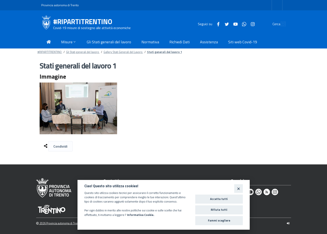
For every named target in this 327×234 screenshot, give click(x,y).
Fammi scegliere (219, 220)
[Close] (238, 188)
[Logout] (288, 223)
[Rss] (266, 192)
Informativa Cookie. (140, 215)
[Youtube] (225, 23)
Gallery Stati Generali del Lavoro (123, 52)
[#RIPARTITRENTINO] (47, 24)
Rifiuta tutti (219, 209)
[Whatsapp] (234, 23)
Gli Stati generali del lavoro (83, 52)
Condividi (60, 146)
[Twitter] (217, 23)
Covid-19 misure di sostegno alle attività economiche (92, 28)
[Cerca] (281, 24)
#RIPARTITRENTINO (82, 21)
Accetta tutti (219, 199)
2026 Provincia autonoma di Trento (58, 223)
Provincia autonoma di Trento (60, 5)
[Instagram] (243, 23)
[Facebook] (208, 23)
